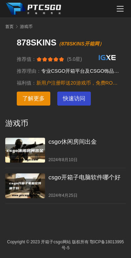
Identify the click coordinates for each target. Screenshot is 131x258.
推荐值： (26, 59)
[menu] (120, 8)
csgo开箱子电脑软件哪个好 (85, 177)
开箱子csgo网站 (56, 241)
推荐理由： (29, 71)
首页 (9, 26)
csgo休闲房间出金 (73, 141)
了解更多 (33, 98)
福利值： (26, 83)
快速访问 (74, 98)
